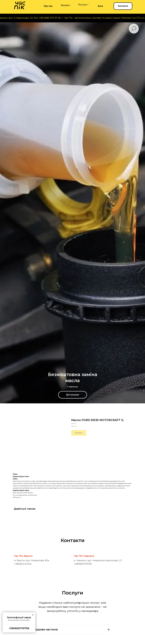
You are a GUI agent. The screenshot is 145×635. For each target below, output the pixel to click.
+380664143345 (23, 564)
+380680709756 (83, 564)
